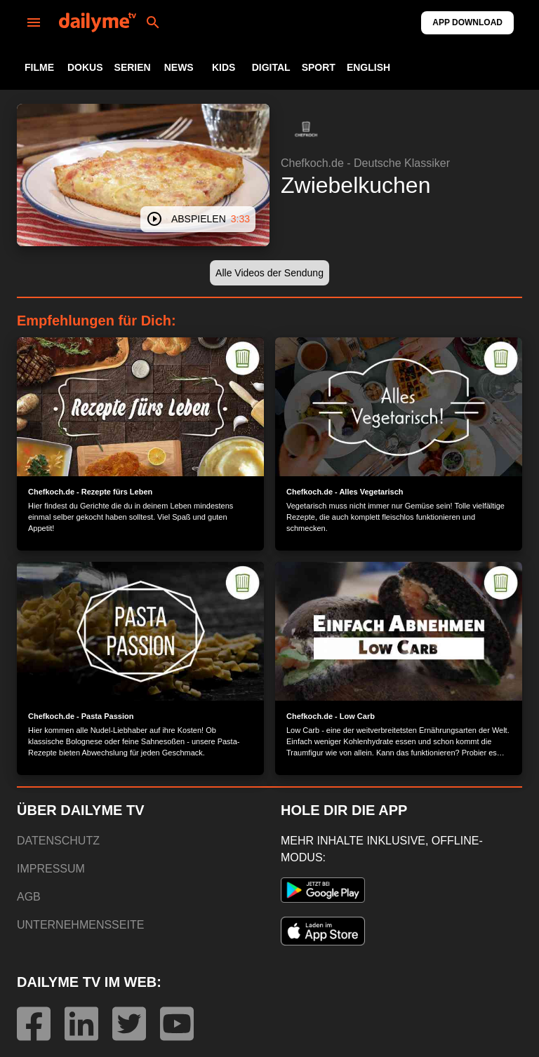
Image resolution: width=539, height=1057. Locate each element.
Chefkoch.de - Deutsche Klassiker (365, 163)
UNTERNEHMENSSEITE (80, 925)
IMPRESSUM (51, 869)
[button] (306, 129)
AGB (29, 897)
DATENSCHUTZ (58, 841)
